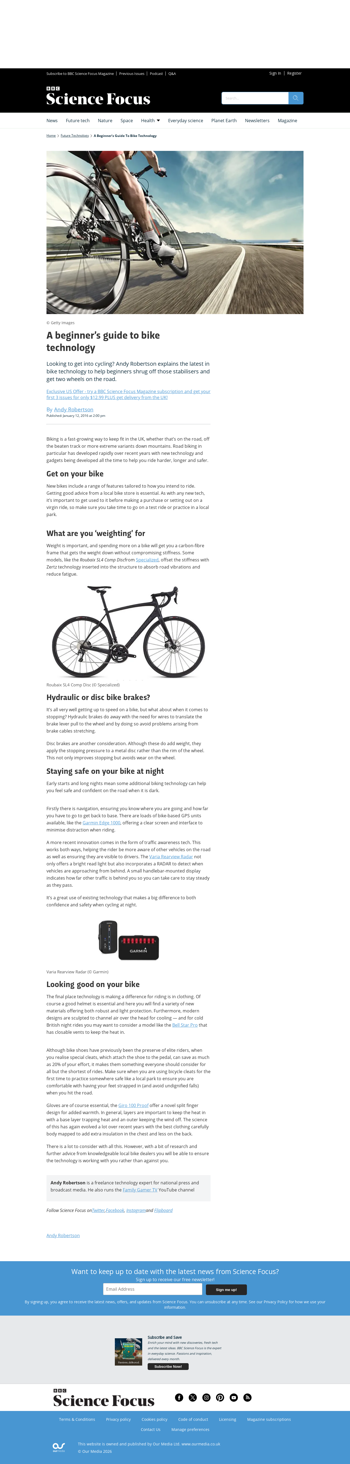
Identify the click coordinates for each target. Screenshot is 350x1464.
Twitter (98, 1210)
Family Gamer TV (140, 1190)
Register (294, 73)
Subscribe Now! (168, 1367)
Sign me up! (226, 1290)
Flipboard (163, 1210)
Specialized (147, 560)
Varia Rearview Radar (171, 857)
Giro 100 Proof (133, 1105)
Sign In (275, 73)
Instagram (136, 1210)
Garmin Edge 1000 (101, 823)
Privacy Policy (276, 1301)
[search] (295, 98)
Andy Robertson (63, 1235)
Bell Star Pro (185, 1025)
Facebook (115, 1210)
